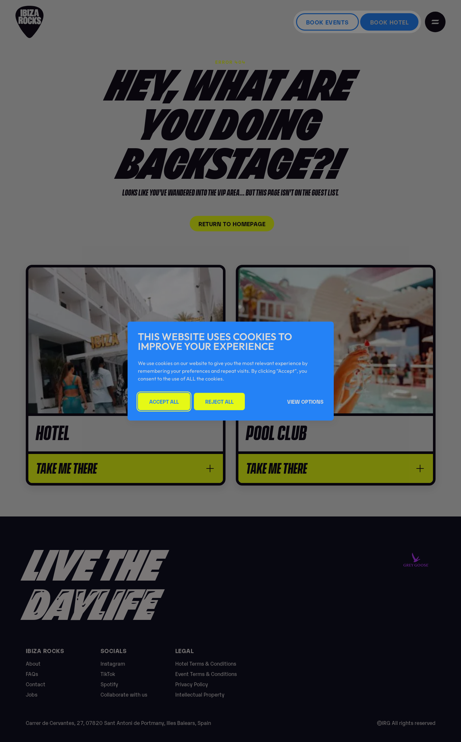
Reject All (219, 401)
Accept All (164, 401)
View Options (305, 401)
